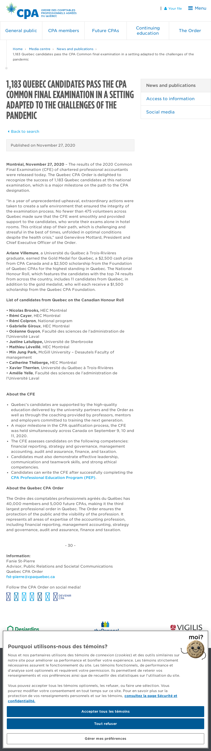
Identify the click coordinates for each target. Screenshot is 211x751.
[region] (105, 689)
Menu (199, 8)
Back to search (22, 127)
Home (18, 44)
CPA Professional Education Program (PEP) (53, 473)
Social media (160, 107)
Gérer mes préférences (106, 739)
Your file (176, 8)
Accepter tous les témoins (105, 711)
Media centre (39, 44)
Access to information (170, 94)
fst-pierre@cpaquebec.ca (31, 572)
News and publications (75, 44)
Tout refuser (105, 724)
